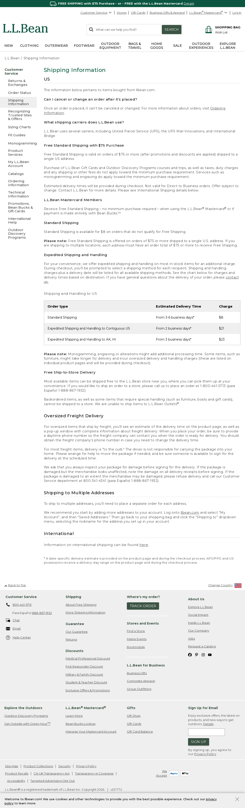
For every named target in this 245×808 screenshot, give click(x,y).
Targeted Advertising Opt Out (52, 781)
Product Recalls (16, 773)
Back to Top (15, 585)
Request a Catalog (202, 646)
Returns (71, 639)
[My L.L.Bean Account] (18, 164)
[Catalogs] (18, 174)
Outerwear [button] (56, 46)
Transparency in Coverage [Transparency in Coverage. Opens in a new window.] (94, 773)
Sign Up (198, 742)
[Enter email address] (206, 732)
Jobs (191, 638)
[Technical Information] (18, 194)
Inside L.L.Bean (199, 623)
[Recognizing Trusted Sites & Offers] (18, 115)
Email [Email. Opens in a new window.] (13, 629)
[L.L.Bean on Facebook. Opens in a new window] (190, 654)
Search (172, 29)
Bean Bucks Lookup (81, 724)
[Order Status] (18, 93)
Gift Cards (138, 12)
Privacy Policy (205, 754)
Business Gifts (137, 673)
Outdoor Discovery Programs (26, 716)
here (143, 545)
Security (64, 766)
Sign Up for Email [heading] (203, 708)
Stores (122, 12)
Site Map (11, 766)
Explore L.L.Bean (200, 607)
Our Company (198, 630)
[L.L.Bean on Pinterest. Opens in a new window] (196, 654)
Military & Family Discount (84, 674)
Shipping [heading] (73, 597)
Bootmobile (136, 647)
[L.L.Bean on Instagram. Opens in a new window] (203, 654)
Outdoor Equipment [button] (110, 46)
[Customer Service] (18, 71)
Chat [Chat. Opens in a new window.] (13, 620)
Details (189, 3)
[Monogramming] (18, 143)
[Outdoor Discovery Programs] (18, 234)
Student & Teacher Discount (86, 682)
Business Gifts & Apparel (167, 12)
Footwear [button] (84, 46)
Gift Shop (134, 716)
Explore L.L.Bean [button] (228, 46)
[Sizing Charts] (18, 127)
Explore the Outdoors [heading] (23, 708)
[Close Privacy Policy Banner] (237, 799)
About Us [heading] (196, 599)
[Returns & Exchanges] (18, 83)
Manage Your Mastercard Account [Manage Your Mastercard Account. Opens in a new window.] (91, 731)
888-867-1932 (42, 613)
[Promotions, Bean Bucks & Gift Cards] (18, 207)
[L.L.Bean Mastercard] (209, 13)
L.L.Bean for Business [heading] (146, 665)
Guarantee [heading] (75, 624)
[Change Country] (225, 586)
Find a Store (136, 631)
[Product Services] (18, 152)
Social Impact (198, 615)
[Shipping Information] (18, 102)
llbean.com (190, 512)
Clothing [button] (29, 46)
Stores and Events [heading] (143, 623)
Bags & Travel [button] (134, 46)
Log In (236, 12)
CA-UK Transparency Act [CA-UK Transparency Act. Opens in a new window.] (52, 773)
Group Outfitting (139, 689)
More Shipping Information (85, 612)
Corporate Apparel (141, 681)
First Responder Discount (84, 666)
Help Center (18, 638)
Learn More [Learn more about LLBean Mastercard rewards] (74, 716)
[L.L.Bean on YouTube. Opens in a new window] (210, 654)
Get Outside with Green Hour (27, 724)
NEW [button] (8, 46)
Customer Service (96, 12)
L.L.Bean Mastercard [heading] (86, 708)
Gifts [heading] (131, 708)
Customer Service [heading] (21, 597)
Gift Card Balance (140, 731)
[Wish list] (227, 32)
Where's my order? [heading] (143, 597)
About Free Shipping (81, 604)
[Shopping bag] (222, 27)
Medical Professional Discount (88, 658)
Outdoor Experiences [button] (201, 46)
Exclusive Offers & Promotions (88, 690)
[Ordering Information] (18, 183)
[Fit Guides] (18, 135)
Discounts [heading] (74, 651)
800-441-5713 (19, 605)
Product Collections (38, 766)
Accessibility (16, 781)
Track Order (143, 606)
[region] (122, 3)
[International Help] (18, 221)
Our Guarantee (77, 631)
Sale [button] (177, 46)
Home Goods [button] (156, 46)
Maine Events (136, 639)
